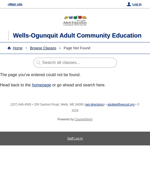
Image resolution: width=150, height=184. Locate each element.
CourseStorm (83, 119)
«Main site (15, 4)
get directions (94, 104)
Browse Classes (43, 48)
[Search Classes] (72, 62)
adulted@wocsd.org (121, 104)
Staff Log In (75, 138)
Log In (137, 4)
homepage (41, 85)
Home (17, 48)
